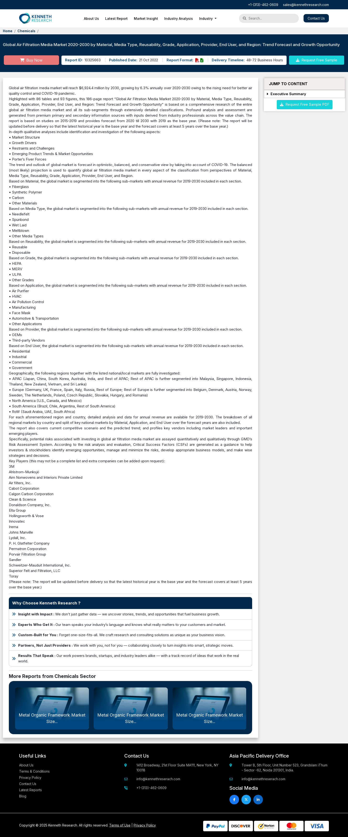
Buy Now (31, 60)
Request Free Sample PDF (304, 104)
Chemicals (26, 31)
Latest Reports (30, 790)
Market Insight (146, 18)
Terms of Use (119, 825)
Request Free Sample (316, 60)
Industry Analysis (178, 18)
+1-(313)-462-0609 (263, 5)
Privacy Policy (30, 777)
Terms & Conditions (34, 771)
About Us (91, 18)
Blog (22, 796)
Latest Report (116, 18)
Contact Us (316, 18)
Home (7, 31)
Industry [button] (206, 18)
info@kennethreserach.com (158, 779)
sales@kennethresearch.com (306, 5)
